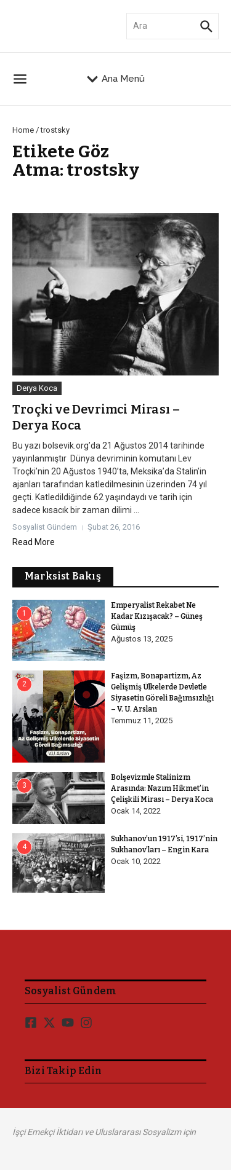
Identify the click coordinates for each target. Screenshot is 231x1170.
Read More (33, 542)
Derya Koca (37, 388)
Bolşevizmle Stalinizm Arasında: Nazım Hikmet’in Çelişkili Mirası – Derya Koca (162, 788)
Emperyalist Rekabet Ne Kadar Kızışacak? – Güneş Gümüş (157, 616)
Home (23, 130)
